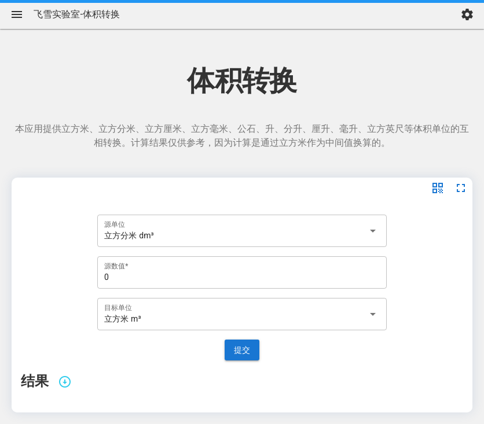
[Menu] (17, 14)
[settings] (467, 14)
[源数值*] (242, 272)
